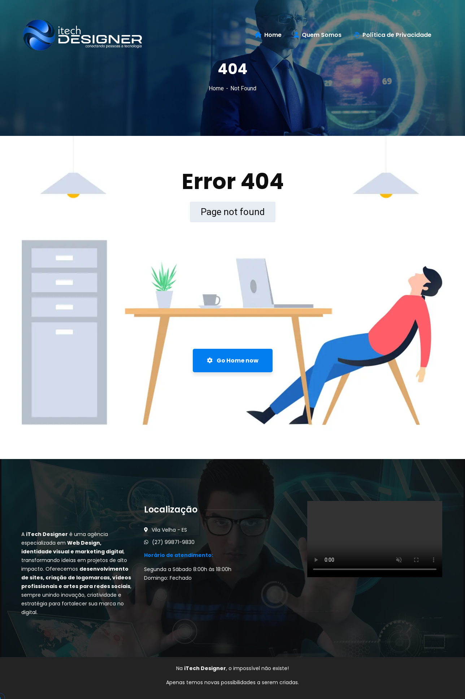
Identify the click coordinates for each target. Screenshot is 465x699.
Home (216, 88)
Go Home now (232, 360)
